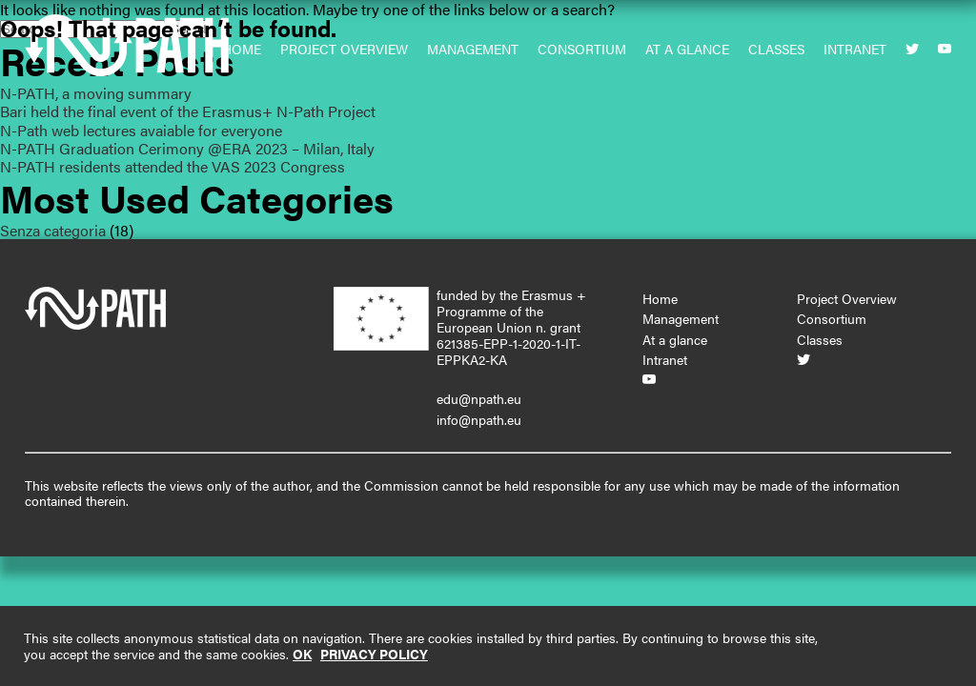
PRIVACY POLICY (374, 653)
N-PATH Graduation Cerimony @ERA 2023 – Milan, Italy (187, 148)
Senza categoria (53, 230)
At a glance (674, 339)
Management (680, 318)
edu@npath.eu (479, 398)
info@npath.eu (479, 419)
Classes (820, 339)
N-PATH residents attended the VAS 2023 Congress (172, 166)
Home (660, 298)
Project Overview (847, 298)
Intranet (664, 359)
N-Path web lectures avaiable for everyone (141, 130)
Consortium (831, 318)
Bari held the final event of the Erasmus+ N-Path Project (188, 111)
